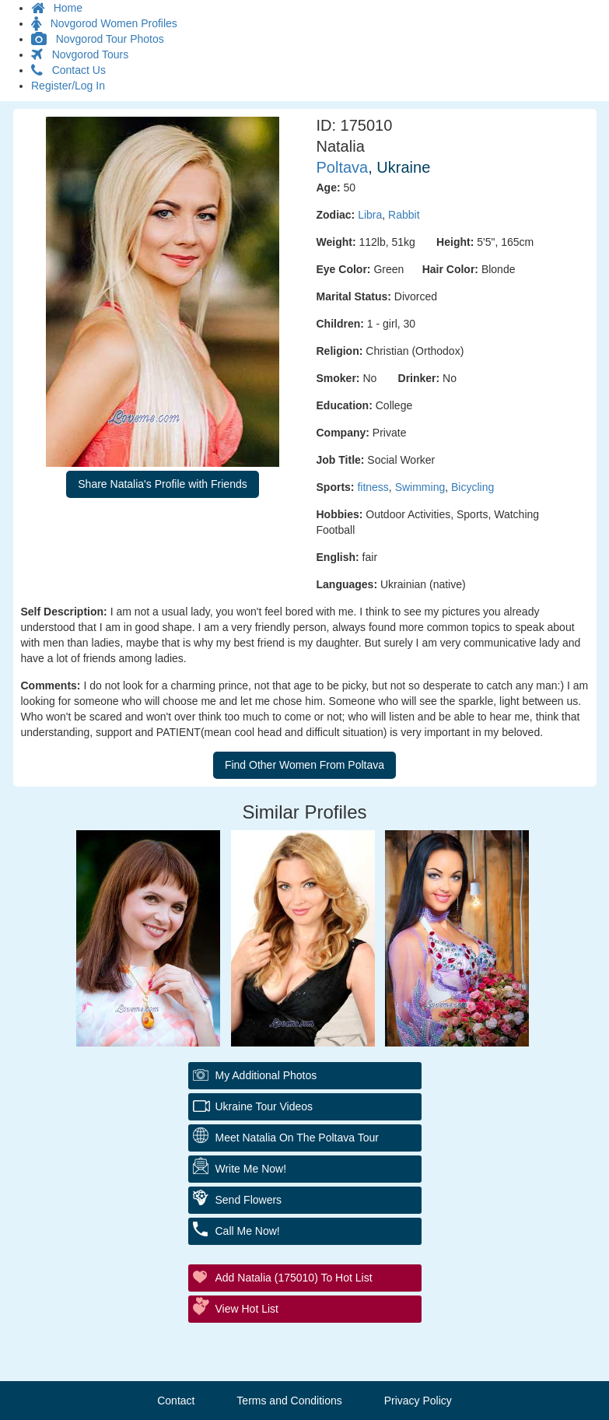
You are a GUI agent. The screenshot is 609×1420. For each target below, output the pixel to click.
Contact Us (68, 70)
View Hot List (246, 1309)
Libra (370, 215)
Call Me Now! (247, 1231)
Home (56, 8)
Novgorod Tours (79, 54)
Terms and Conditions (288, 1400)
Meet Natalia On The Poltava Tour (297, 1137)
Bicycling (472, 487)
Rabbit (403, 215)
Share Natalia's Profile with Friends (162, 484)
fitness (372, 487)
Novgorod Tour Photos (97, 39)
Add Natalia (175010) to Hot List (294, 1277)
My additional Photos (266, 1075)
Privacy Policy (418, 1400)
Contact (175, 1400)
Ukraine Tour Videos (264, 1106)
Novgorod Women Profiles (104, 23)
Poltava (343, 167)
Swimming (420, 487)
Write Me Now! (251, 1168)
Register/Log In (68, 85)
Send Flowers (248, 1200)
